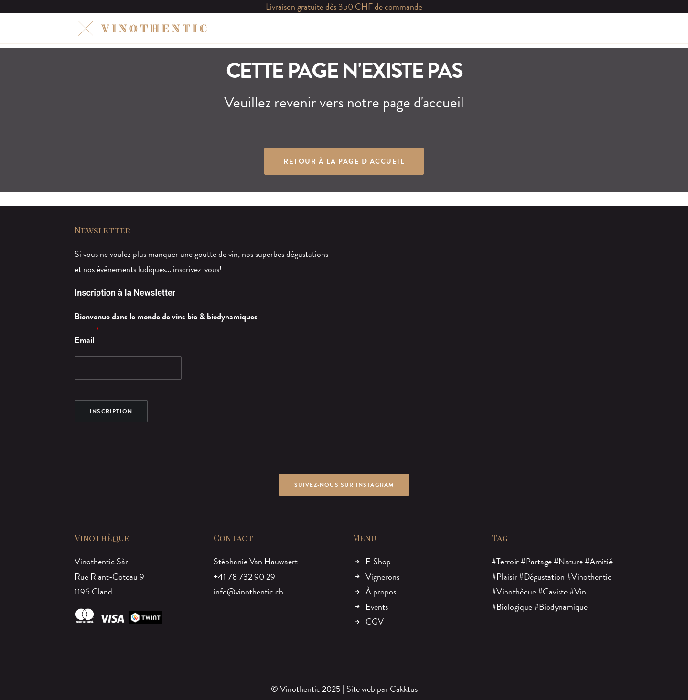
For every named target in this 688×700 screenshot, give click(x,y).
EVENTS (421, 28)
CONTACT (465, 28)
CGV (375, 621)
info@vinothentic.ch (248, 591)
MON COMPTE (518, 28)
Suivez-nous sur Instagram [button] (344, 484)
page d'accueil (423, 102)
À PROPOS (377, 28)
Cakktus (404, 688)
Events (377, 606)
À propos (381, 591)
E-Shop (378, 561)
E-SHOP (278, 28)
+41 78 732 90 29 (244, 576)
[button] (564, 28)
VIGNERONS (325, 28)
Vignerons (382, 576)
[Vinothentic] (141, 28)
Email (84, 339)
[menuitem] (278, 28)
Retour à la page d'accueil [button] (344, 161)
